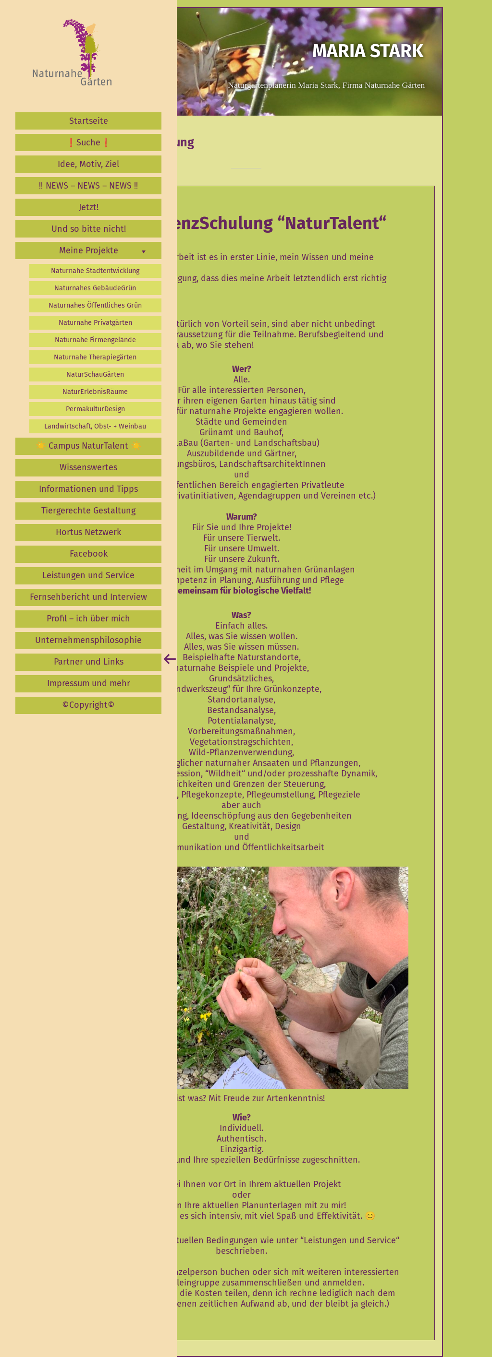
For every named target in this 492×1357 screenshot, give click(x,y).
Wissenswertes (88, 467)
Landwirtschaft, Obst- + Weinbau (95, 426)
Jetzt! (88, 207)
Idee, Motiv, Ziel (88, 164)
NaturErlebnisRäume (95, 392)
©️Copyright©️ (88, 705)
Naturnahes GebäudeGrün (95, 288)
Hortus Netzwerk (88, 532)
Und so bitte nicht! (88, 229)
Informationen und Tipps (88, 489)
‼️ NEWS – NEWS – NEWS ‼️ (88, 185)
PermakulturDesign (95, 409)
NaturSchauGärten (95, 374)
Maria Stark (367, 51)
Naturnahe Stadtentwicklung (95, 271)
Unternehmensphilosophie (88, 640)
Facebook (89, 553)
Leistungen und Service (88, 575)
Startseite (88, 121)
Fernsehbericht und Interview (88, 597)
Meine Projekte (88, 250)
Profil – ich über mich (88, 618)
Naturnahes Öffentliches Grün (95, 305)
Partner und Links (88, 661)
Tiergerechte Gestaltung (88, 510)
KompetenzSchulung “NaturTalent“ (248, 223)
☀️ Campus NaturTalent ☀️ (88, 445)
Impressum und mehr (88, 683)
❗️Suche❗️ (88, 142)
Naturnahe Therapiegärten (95, 357)
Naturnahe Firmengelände (95, 340)
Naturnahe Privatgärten (95, 323)
